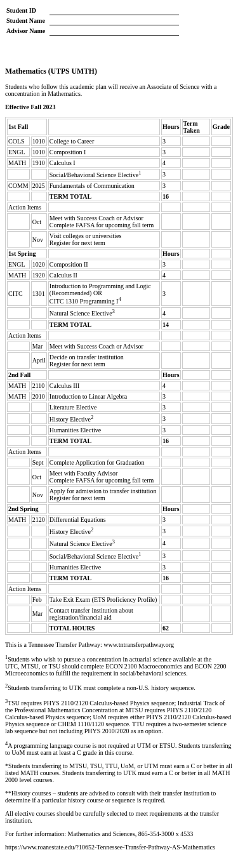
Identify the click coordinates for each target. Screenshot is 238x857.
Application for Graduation (110, 462)
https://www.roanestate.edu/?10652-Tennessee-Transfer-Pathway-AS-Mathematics (110, 847)
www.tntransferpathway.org (138, 644)
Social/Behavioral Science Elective (94, 174)
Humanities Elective (75, 430)
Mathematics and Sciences (101, 833)
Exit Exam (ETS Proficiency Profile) (110, 599)
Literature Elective (73, 407)
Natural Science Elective (81, 313)
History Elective (70, 419)
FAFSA (85, 225)
